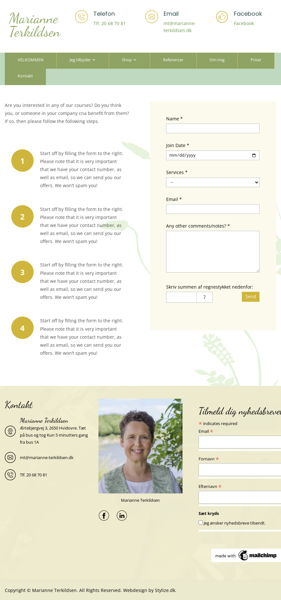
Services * (177, 172)
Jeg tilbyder (80, 60)
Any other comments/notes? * (198, 226)
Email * (174, 199)
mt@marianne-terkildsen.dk (46, 457)
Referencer (173, 60)
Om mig (217, 60)
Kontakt (25, 76)
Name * (174, 119)
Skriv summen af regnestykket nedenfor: (209, 287)
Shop (127, 60)
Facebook (244, 23)
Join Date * (177, 145)
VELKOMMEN (31, 60)
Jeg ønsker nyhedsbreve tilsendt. (235, 523)
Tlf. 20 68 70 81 (109, 23)
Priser (256, 60)
